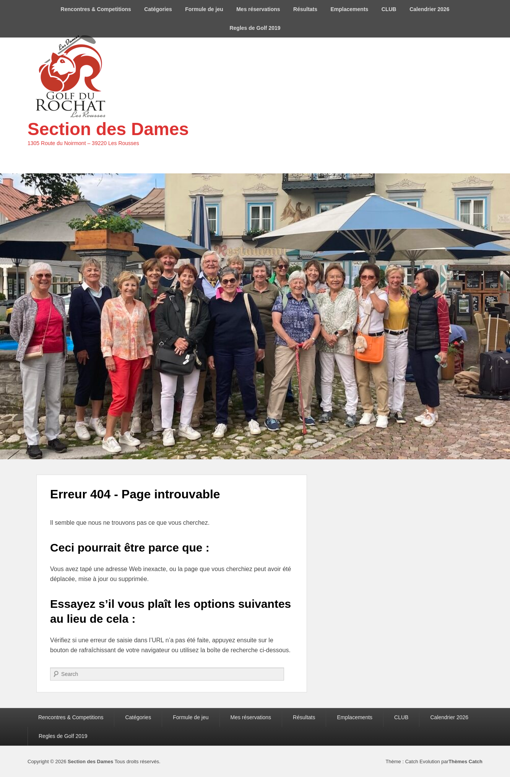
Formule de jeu (204, 9)
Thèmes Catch (465, 761)
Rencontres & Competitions (96, 9)
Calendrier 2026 (429, 9)
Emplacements (350, 9)
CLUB (389, 9)
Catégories (158, 9)
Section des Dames (108, 129)
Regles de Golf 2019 (254, 28)
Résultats (305, 9)
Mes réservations (258, 9)
